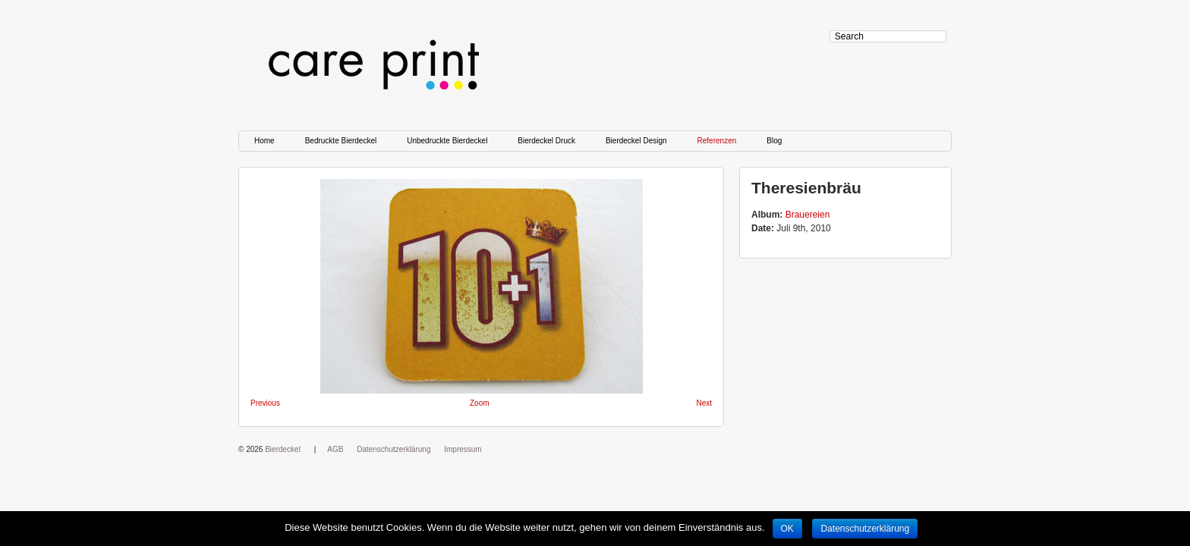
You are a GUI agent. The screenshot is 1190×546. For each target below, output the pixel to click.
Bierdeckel (283, 449)
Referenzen (717, 140)
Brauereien (807, 214)
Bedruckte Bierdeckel (341, 140)
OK (787, 528)
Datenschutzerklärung (393, 449)
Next (704, 403)
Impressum (462, 449)
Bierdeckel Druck (546, 140)
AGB (335, 449)
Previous (265, 403)
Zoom (480, 403)
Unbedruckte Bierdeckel (447, 140)
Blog (774, 140)
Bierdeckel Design (636, 140)
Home (264, 140)
